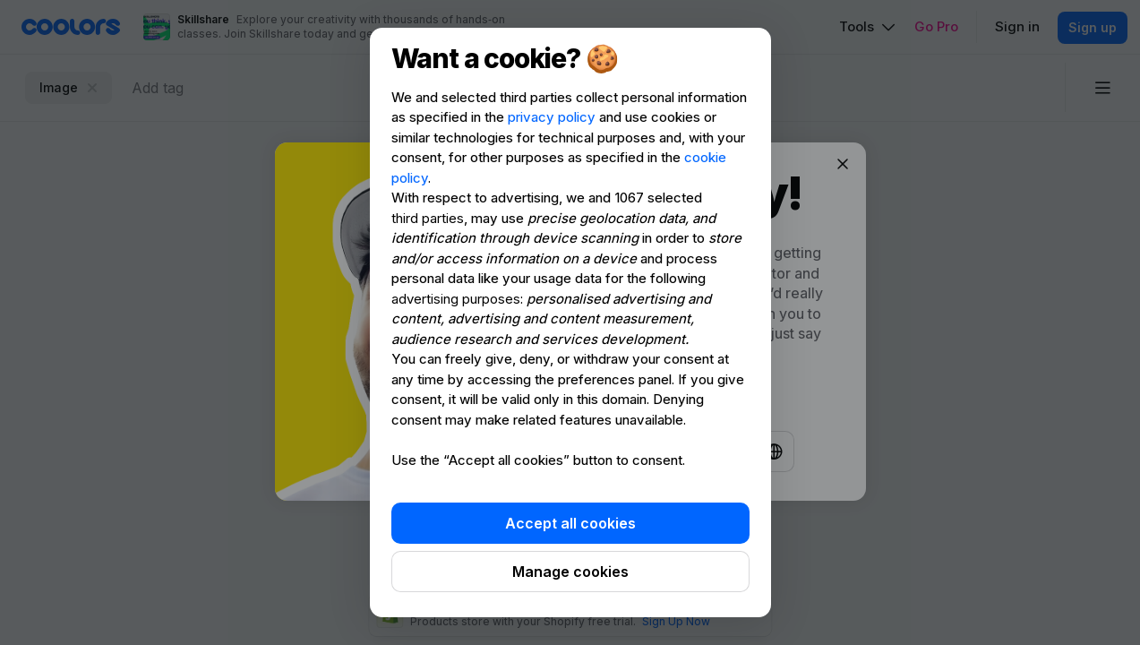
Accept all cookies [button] (570, 523)
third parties (427, 218)
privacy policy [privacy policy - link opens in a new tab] (552, 116)
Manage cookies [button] (570, 571)
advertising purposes (455, 298)
